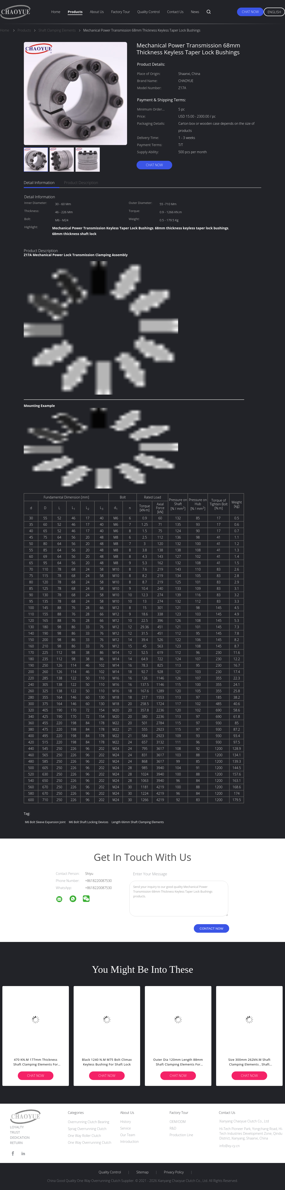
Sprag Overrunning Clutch (87, 1128)
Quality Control (148, 11)
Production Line (181, 1135)
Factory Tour (120, 11)
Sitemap (142, 1172)
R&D (173, 1128)
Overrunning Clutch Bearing (88, 1122)
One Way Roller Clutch (84, 1135)
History (125, 1121)
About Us (97, 11)
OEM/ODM (178, 1121)
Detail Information (39, 182)
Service (125, 1128)
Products (75, 11)
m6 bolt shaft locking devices (88, 822)
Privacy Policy (174, 1172)
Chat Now (250, 11)
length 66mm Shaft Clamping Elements (138, 822)
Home (55, 11)
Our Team (127, 1135)
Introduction (129, 1141)
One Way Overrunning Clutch (89, 1142)
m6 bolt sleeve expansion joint (45, 822)
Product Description (81, 182)
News (195, 11)
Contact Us (175, 11)
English (274, 12)
